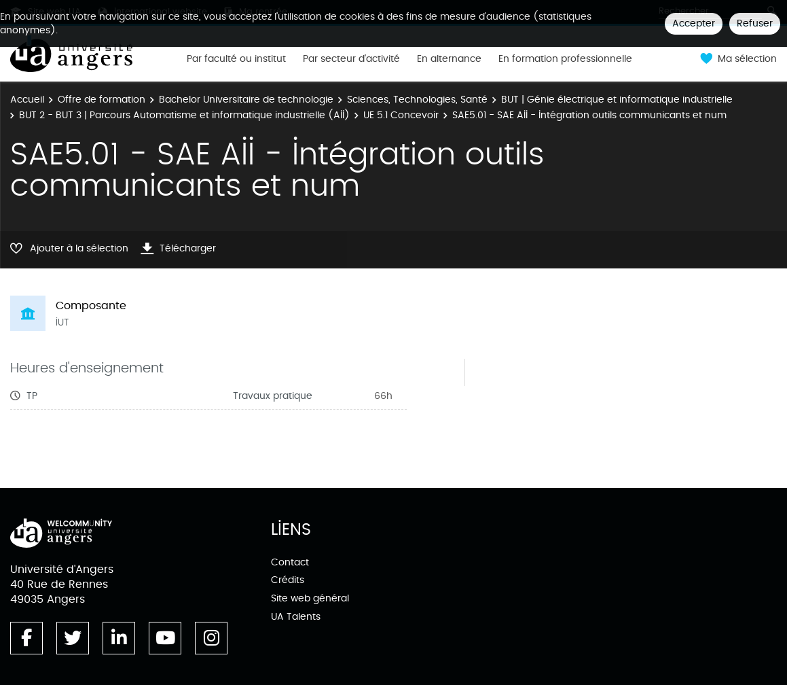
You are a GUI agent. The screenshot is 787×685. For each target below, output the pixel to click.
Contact (290, 562)
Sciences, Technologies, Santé (417, 99)
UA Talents (296, 617)
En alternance (449, 59)
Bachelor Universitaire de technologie (246, 99)
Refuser (755, 23)
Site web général (310, 598)
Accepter (693, 23)
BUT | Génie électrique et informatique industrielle (617, 99)
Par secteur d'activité (351, 59)
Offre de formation (101, 99)
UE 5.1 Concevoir (401, 115)
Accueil (27, 99)
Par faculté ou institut (236, 59)
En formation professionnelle (565, 59)
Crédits (287, 580)
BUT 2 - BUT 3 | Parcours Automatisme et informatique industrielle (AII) (184, 115)
